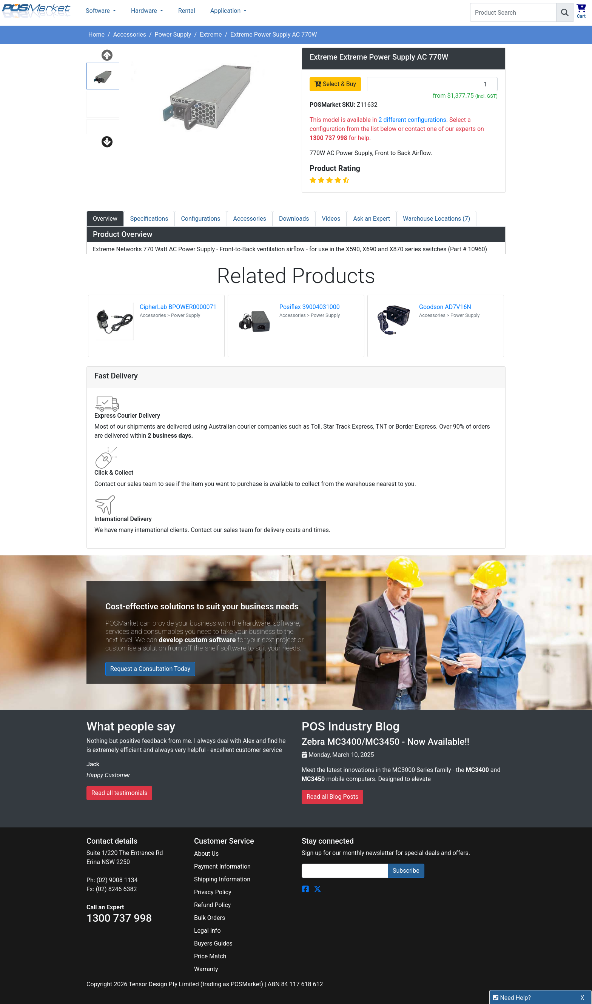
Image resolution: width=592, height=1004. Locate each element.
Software (98, 10)
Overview (105, 218)
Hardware (145, 10)
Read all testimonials (119, 792)
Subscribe (406, 870)
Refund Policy (212, 905)
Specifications (149, 218)
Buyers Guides (213, 943)
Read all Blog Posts (332, 796)
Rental (186, 10)
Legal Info (207, 930)
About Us (206, 853)
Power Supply (173, 34)
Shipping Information (222, 879)
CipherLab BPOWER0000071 (178, 307)
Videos (331, 218)
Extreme (211, 34)
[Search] (565, 12)
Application (226, 10)
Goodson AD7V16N (445, 307)
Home (96, 34)
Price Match (210, 956)
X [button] (582, 997)
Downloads (294, 218)
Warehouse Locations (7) (436, 218)
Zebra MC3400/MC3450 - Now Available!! (385, 741)
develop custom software (197, 640)
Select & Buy (335, 84)
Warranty (206, 969)
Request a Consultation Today (150, 668)
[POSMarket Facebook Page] (305, 888)
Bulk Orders (209, 917)
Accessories (129, 34)
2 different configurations (412, 119)
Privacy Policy (212, 892)
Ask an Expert (371, 218)
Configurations (200, 218)
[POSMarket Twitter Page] (317, 888)
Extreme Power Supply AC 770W (273, 34)
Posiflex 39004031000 (309, 307)
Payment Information (222, 866)
